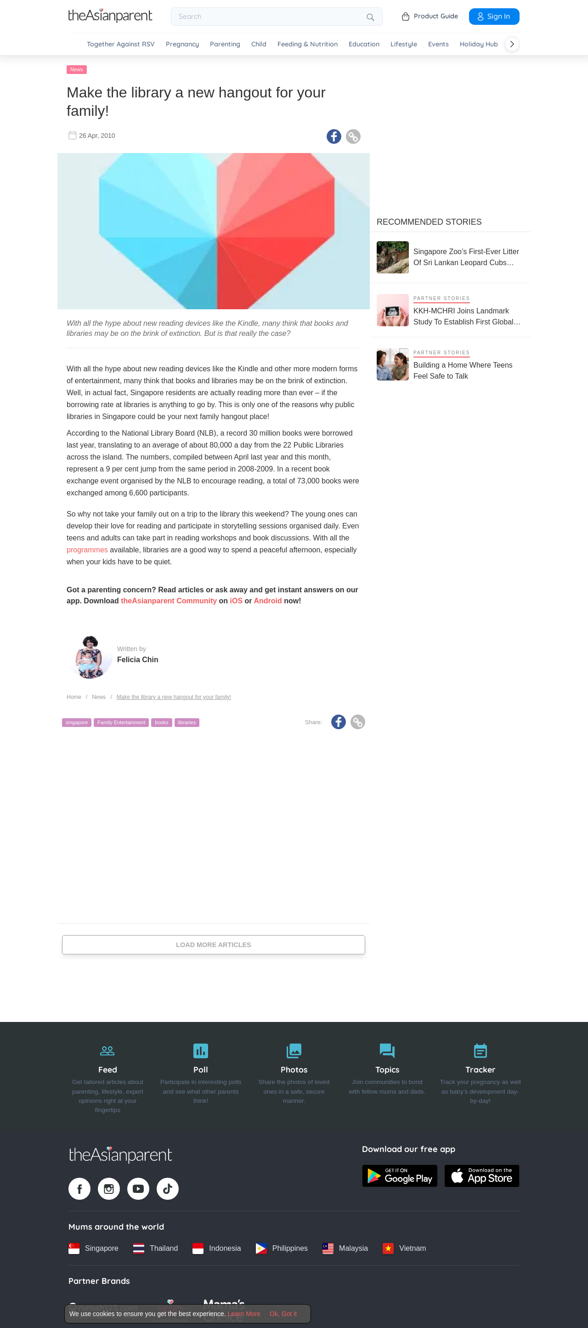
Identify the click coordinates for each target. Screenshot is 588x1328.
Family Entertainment (121, 720)
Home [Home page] (74, 695)
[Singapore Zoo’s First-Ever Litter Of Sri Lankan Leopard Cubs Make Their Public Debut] (450, 255)
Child (258, 44)
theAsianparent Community (169, 599)
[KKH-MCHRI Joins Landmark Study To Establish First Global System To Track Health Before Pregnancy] (450, 308)
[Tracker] (480, 1074)
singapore (77, 720)
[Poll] (201, 1074)
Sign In (493, 16)
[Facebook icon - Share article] (334, 134)
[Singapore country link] (93, 1246)
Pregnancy (182, 44)
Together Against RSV (121, 44)
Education (364, 44)
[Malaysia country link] (345, 1246)
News (76, 67)
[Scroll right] (512, 44)
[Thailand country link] (155, 1246)
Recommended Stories (429, 220)
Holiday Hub (479, 44)
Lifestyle (403, 44)
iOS (236, 599)
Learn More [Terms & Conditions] (244, 1313)
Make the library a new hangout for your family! (174, 695)
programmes (87, 548)
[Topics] (387, 1074)
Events (438, 44)
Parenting (225, 44)
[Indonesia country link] (216, 1246)
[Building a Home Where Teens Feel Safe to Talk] (450, 362)
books (161, 720)
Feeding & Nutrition (307, 44)
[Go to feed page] (110, 20)
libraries (187, 720)
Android (268, 599)
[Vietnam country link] (404, 1246)
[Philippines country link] (282, 1246)
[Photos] (294, 1074)
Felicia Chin (137, 658)
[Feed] (108, 1074)
